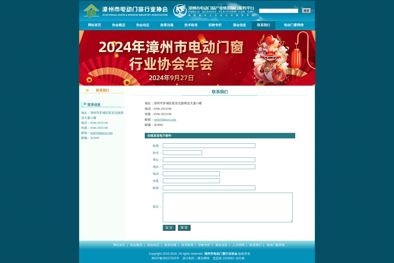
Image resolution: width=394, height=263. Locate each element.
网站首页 (94, 25)
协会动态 (142, 25)
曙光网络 (204, 258)
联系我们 (263, 25)
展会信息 (239, 25)
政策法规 (166, 25)
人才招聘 (238, 245)
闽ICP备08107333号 (165, 258)
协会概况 (118, 25)
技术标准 (191, 25)
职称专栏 (215, 25)
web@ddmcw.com (101, 133)
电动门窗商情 (294, 25)
